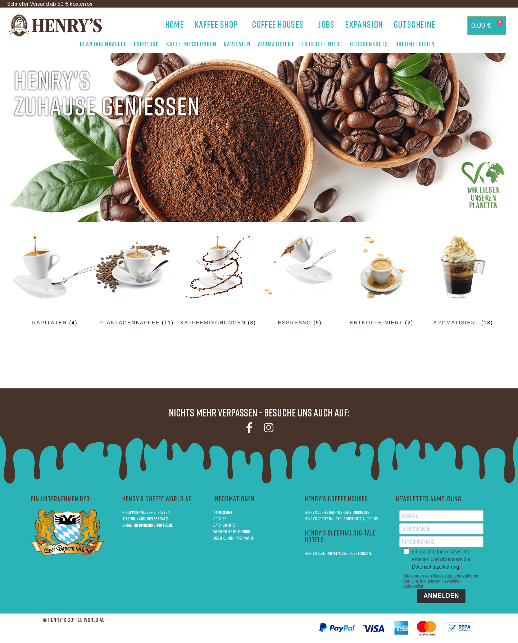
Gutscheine (414, 24)
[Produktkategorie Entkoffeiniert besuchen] (381, 280)
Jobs (326, 24)
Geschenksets (369, 44)
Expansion (364, 24)
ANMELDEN (441, 596)
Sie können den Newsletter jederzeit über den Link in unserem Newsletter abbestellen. (440, 581)
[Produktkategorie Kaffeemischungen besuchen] (218, 280)
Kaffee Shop (218, 24)
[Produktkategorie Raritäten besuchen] (55, 280)
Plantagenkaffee (103, 44)
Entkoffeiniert (322, 44)
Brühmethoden (417, 44)
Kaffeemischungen (191, 44)
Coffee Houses (279, 24)
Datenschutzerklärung (435, 567)
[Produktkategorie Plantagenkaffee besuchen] (136, 280)
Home (174, 24)
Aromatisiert (276, 44)
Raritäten (237, 44)
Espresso (146, 44)
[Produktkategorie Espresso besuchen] (300, 280)
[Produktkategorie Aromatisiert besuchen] (463, 280)
